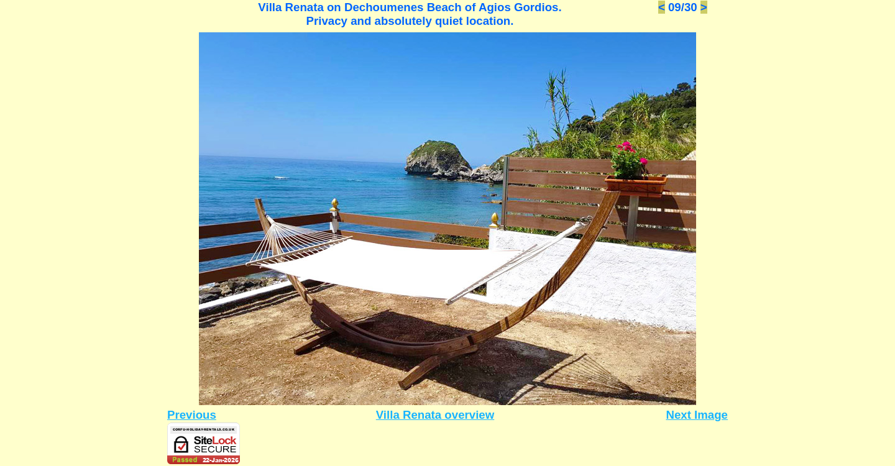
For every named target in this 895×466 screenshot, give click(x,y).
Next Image (697, 414)
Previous (191, 414)
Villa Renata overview (435, 414)
